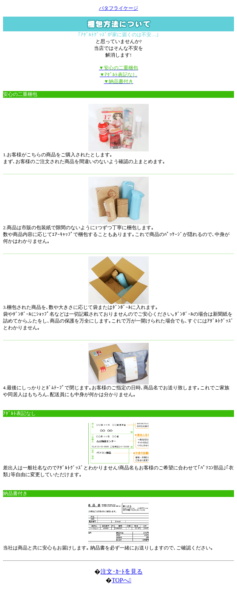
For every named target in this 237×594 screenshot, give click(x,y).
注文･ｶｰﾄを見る (121, 571)
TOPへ (121, 580)
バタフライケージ (118, 8)
